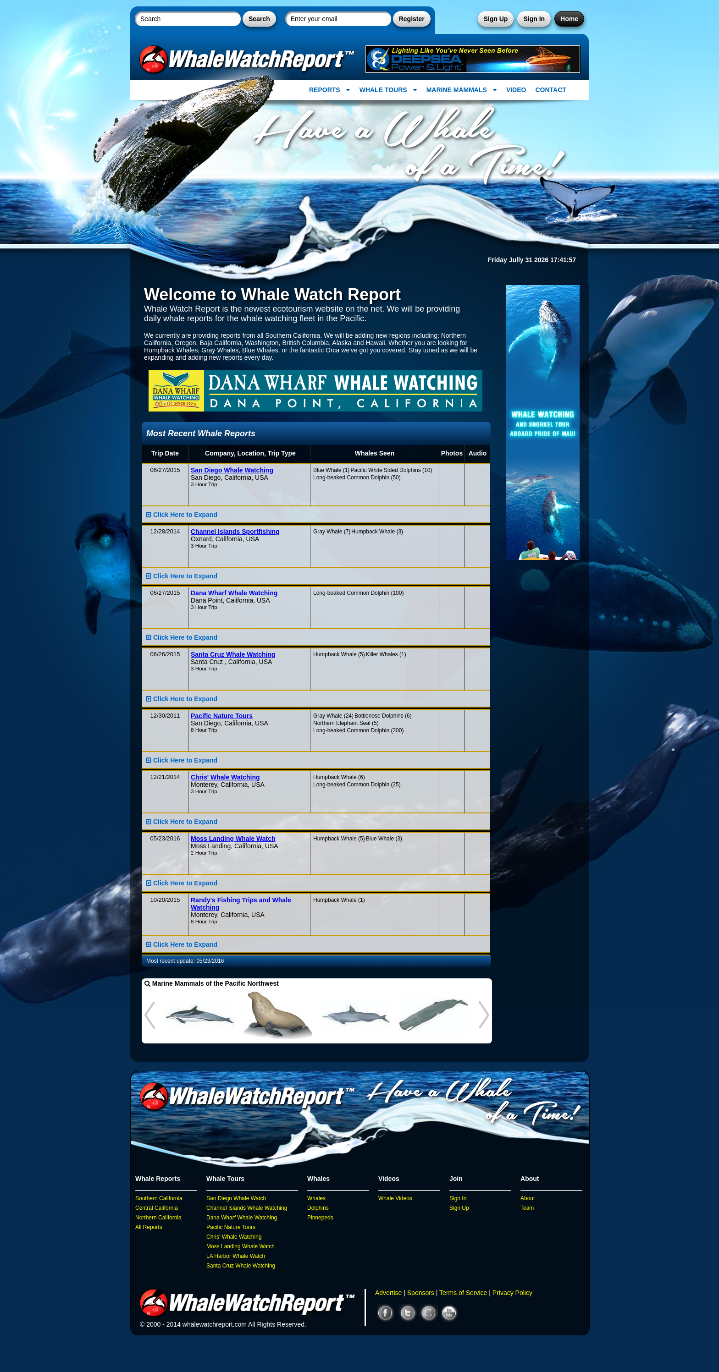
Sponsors (420, 1292)
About (527, 1198)
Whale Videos (395, 1198)
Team (527, 1208)
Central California (156, 1208)
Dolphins (318, 1208)
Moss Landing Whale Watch (240, 1246)
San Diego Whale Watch (236, 1198)
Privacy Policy (512, 1292)
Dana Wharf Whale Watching (241, 1217)
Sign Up (496, 18)
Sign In (534, 18)
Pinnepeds (320, 1217)
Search (259, 18)
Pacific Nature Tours (230, 1227)
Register (412, 18)
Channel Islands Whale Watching (246, 1208)
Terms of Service (463, 1292)
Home (569, 18)
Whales (316, 1198)
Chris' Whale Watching (234, 1237)
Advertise (388, 1292)
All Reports (148, 1227)
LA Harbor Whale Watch (235, 1256)
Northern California (158, 1217)
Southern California (159, 1198)
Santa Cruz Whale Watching (240, 1265)
